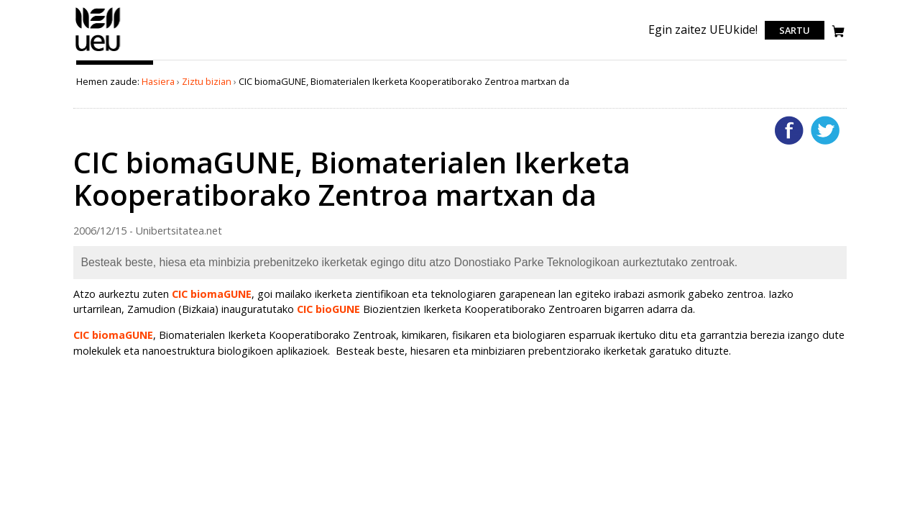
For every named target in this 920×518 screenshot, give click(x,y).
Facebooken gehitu (789, 130)
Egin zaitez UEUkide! (703, 29)
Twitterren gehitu (825, 130)
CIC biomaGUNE (212, 294)
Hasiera (158, 81)
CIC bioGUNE (328, 309)
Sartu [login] (794, 30)
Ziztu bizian (206, 81)
